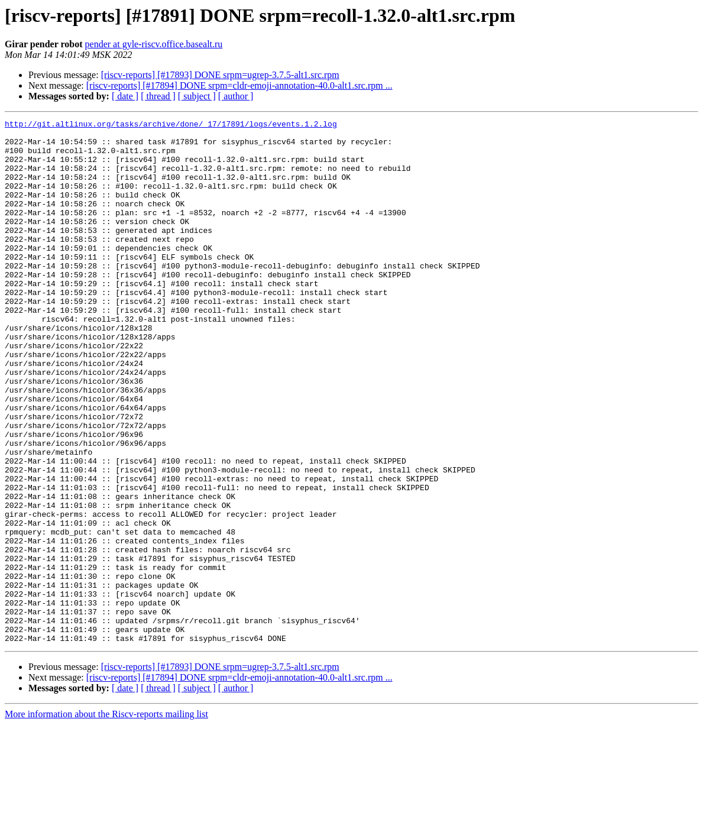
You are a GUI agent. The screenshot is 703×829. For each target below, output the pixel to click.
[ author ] (236, 96)
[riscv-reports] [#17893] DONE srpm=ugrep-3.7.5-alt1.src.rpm (220, 75)
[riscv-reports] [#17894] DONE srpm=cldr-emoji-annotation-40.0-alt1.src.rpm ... (239, 85)
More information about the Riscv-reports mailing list (106, 819)
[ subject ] (197, 96)
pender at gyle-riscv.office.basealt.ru (154, 44)
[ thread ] (158, 96)
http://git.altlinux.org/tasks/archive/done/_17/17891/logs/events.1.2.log (171, 125)
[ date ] (125, 96)
